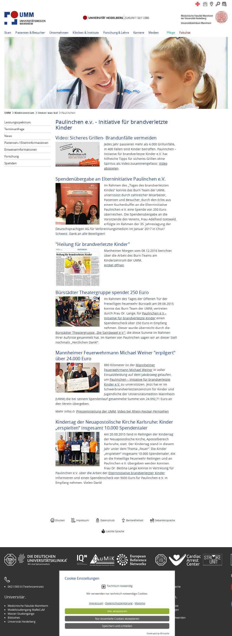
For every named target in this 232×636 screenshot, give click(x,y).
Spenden (10, 163)
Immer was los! (48, 113)
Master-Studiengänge (21, 613)
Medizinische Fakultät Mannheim (28, 605)
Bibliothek (14, 617)
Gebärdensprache (165, 520)
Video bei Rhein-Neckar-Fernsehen (143, 411)
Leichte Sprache (115, 531)
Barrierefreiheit (134, 520)
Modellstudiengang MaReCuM (26, 609)
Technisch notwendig (119, 617)
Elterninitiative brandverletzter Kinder (136, 473)
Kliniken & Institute (86, 33)
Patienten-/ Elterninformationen (26, 143)
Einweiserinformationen (20, 150)
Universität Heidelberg (21, 621)
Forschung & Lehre (116, 33)
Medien (153, 33)
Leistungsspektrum (17, 122)
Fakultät (185, 33)
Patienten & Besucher (30, 33)
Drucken (60, 520)
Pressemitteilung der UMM (96, 411)
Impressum (82, 520)
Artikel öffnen (114, 265)
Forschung (11, 156)
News (8, 136)
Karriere (138, 33)
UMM (7, 113)
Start (7, 33)
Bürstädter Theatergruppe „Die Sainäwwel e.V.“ (90, 333)
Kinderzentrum (24, 113)
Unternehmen (59, 33)
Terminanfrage (14, 129)
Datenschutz (107, 520)
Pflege (171, 33)
